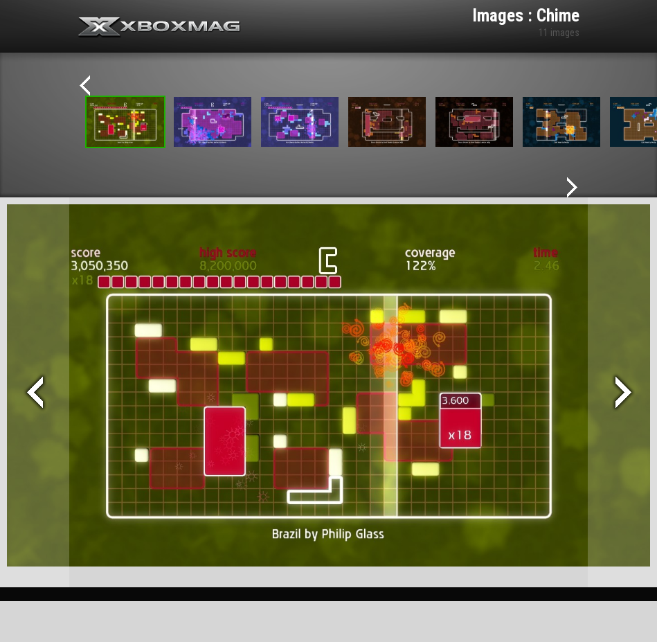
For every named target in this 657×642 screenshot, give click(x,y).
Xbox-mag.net (159, 27)
